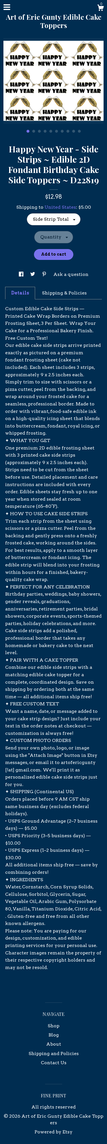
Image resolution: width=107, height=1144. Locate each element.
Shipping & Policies (64, 293)
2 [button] (33, 131)
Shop (53, 1025)
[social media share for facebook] (22, 274)
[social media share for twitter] (33, 274)
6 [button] (56, 131)
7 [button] (62, 131)
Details (20, 293)
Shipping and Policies (54, 1053)
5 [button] (50, 131)
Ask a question (70, 274)
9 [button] (73, 131)
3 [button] (39, 131)
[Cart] (100, 8)
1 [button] (28, 131)
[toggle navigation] (6, 7)
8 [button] (67, 131)
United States (60, 207)
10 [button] (79, 131)
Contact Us (53, 1062)
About (53, 1044)
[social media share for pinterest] (45, 274)
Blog (54, 1035)
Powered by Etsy (53, 1132)
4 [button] (45, 131)
